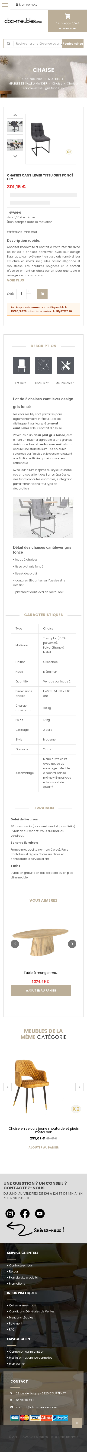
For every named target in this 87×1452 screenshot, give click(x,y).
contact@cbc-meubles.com (36, 1407)
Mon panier (17, 1364)
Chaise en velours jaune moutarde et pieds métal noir (44, 1130)
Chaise (57, 83)
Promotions (17, 1284)
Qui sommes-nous (22, 1305)
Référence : (15, 232)
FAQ (11, 1329)
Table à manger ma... (41, 972)
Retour (13, 1271)
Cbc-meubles (32, 79)
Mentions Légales (21, 1317)
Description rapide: (23, 240)
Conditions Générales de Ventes (32, 1311)
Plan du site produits (23, 1277)
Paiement (15, 1323)
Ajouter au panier (42, 294)
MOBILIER (54, 79)
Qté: (10, 293)
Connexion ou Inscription (26, 1352)
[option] (15, 126)
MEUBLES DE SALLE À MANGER (28, 83)
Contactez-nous (21, 1265)
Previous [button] (15, 115)
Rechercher (73, 43)
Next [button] (15, 156)
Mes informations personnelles (30, 1358)
